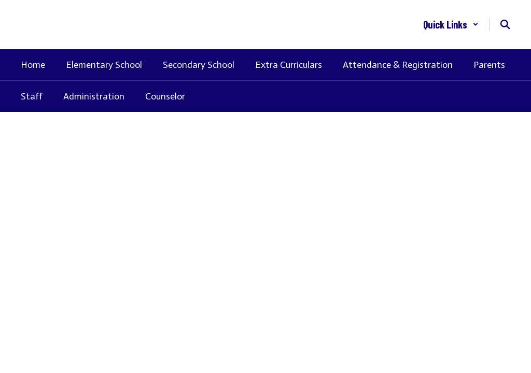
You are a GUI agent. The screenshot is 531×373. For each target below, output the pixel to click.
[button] (451, 24)
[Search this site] (505, 24)
